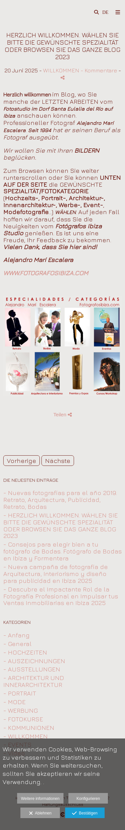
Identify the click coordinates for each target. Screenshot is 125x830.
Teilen (62, 414)
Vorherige (21, 460)
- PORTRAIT (19, 693)
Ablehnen (40, 813)
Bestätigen (84, 813)
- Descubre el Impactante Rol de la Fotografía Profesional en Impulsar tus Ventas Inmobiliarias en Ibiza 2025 (60, 596)
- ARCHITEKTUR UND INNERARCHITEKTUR (33, 681)
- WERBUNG (20, 710)
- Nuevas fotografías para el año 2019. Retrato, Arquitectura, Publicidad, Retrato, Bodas (60, 499)
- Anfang (16, 635)
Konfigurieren (88, 798)
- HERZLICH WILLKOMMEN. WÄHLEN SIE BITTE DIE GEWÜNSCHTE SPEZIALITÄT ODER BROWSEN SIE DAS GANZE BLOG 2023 (60, 525)
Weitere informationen (40, 798)
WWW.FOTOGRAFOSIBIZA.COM (45, 273)
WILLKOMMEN (61, 70)
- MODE (14, 701)
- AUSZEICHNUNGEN (34, 660)
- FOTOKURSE (23, 719)
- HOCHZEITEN (25, 652)
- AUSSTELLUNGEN (31, 669)
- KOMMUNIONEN (28, 727)
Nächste (57, 460)
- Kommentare (99, 70)
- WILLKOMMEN (25, 736)
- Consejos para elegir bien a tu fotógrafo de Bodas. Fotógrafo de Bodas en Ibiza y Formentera (62, 551)
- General (17, 643)
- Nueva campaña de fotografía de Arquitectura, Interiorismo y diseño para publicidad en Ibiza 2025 (55, 573)
